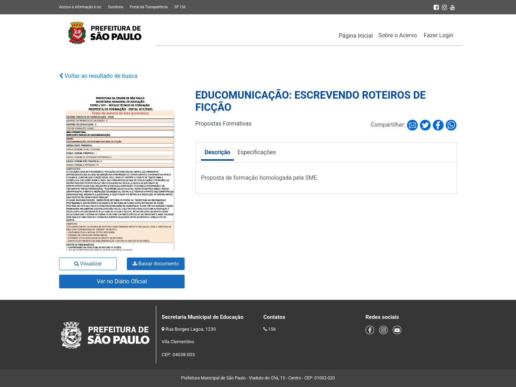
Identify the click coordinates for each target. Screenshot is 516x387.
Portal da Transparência (149, 7)
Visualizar (88, 263)
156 (272, 329)
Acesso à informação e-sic (80, 7)
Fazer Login (438, 35)
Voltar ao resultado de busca (98, 75)
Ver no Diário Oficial (122, 281)
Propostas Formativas (223, 123)
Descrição (217, 152)
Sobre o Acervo (397, 35)
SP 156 (180, 7)
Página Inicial (356, 35)
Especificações (257, 152)
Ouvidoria (115, 7)
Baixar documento (156, 263)
